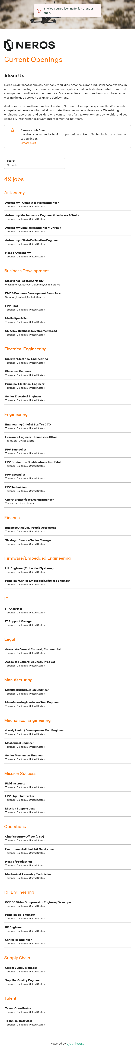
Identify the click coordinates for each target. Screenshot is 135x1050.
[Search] (34, 166)
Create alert (28, 143)
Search (11, 160)
